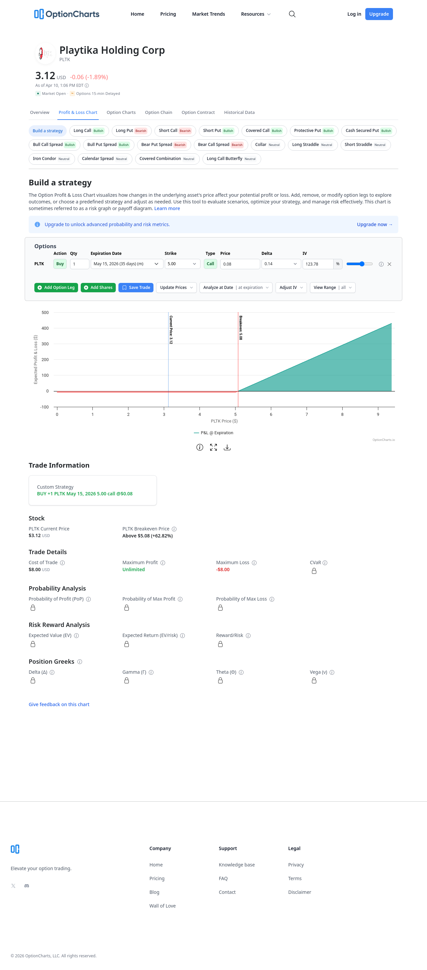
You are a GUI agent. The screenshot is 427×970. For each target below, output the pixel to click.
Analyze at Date (236, 287)
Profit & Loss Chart (78, 112)
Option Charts (121, 112)
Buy (60, 264)
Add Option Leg (56, 287)
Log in (354, 14)
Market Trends (208, 14)
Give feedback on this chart (59, 704)
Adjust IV (292, 287)
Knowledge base (237, 864)
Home (137, 14)
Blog (154, 892)
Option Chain (158, 112)
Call (210, 264)
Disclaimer (299, 892)
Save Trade (136, 287)
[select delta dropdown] (281, 264)
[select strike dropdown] (182, 264)
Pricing (168, 14)
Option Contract (198, 112)
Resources (257, 14)
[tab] (48, 131)
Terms (295, 878)
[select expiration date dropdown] (127, 264)
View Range (333, 287)
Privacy (296, 864)
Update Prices (177, 287)
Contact (227, 892)
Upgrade (379, 14)
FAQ (223, 878)
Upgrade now (375, 224)
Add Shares (97, 287)
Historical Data (239, 112)
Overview (39, 112)
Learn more (167, 208)
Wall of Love (162, 906)
